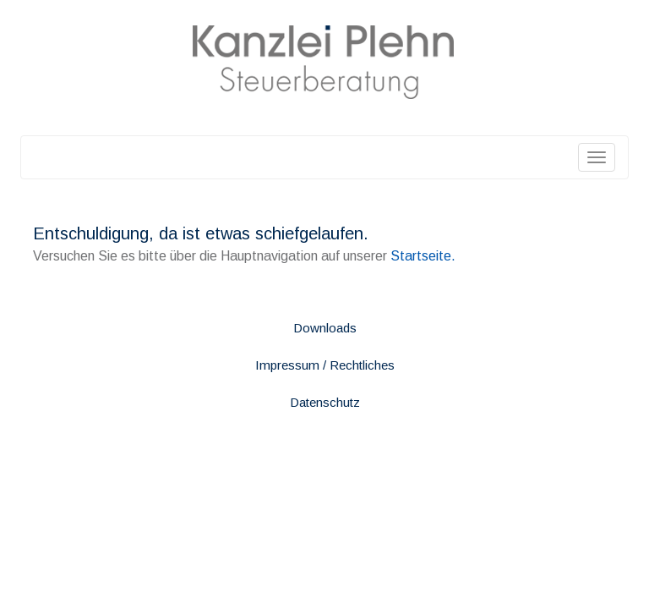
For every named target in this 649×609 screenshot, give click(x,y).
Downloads (325, 328)
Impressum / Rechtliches (325, 365)
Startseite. (422, 256)
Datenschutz (325, 402)
